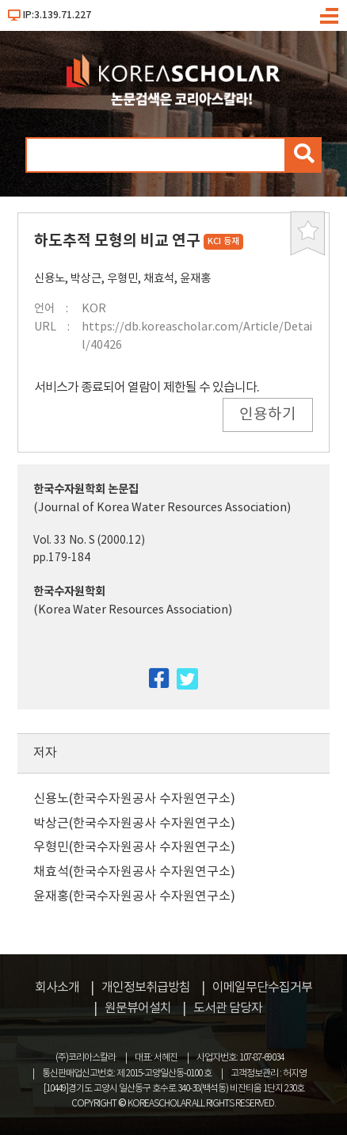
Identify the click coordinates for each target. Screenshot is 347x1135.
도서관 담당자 (227, 1008)
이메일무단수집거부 (262, 987)
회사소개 (57, 987)
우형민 (122, 278)
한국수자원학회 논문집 (86, 489)
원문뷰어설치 (138, 1008)
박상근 (86, 278)
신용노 (49, 278)
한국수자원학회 (69, 591)
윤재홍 (195, 278)
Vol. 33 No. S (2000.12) (89, 540)
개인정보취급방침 (145, 987)
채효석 (158, 278)
